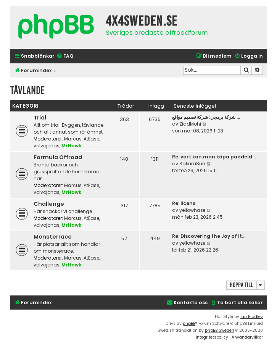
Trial (40, 117)
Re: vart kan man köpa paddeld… (214, 156)
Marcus (73, 139)
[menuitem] (64, 56)
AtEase (91, 139)
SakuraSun (192, 163)
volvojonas (47, 145)
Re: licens (183, 203)
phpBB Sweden (219, 330)
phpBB (189, 323)
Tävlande (27, 90)
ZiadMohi (190, 124)
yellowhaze (192, 210)
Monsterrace (53, 236)
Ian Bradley (251, 317)
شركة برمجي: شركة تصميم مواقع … (206, 117)
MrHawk (71, 145)
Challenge (49, 204)
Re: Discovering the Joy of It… (208, 236)
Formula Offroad (58, 157)
